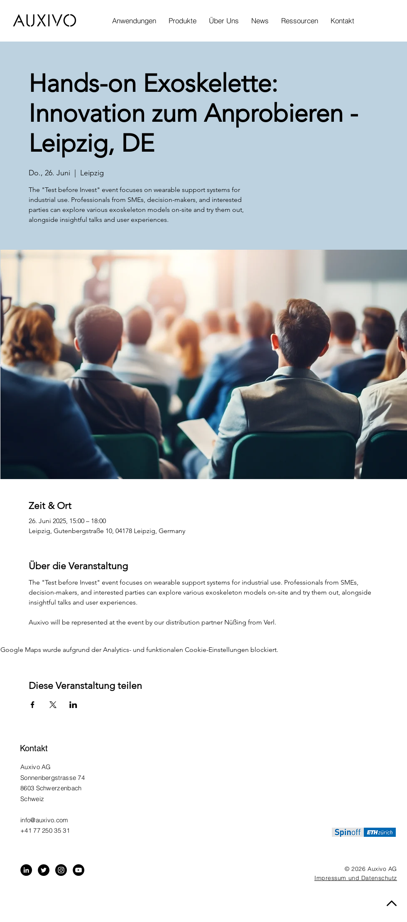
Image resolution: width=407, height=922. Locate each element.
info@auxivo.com (44, 820)
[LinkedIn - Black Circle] (26, 870)
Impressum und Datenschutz (355, 878)
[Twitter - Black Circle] (43, 870)
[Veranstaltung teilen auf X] (53, 704)
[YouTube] (78, 870)
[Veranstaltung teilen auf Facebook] (33, 704)
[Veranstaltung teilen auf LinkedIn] (73, 704)
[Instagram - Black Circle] (61, 870)
